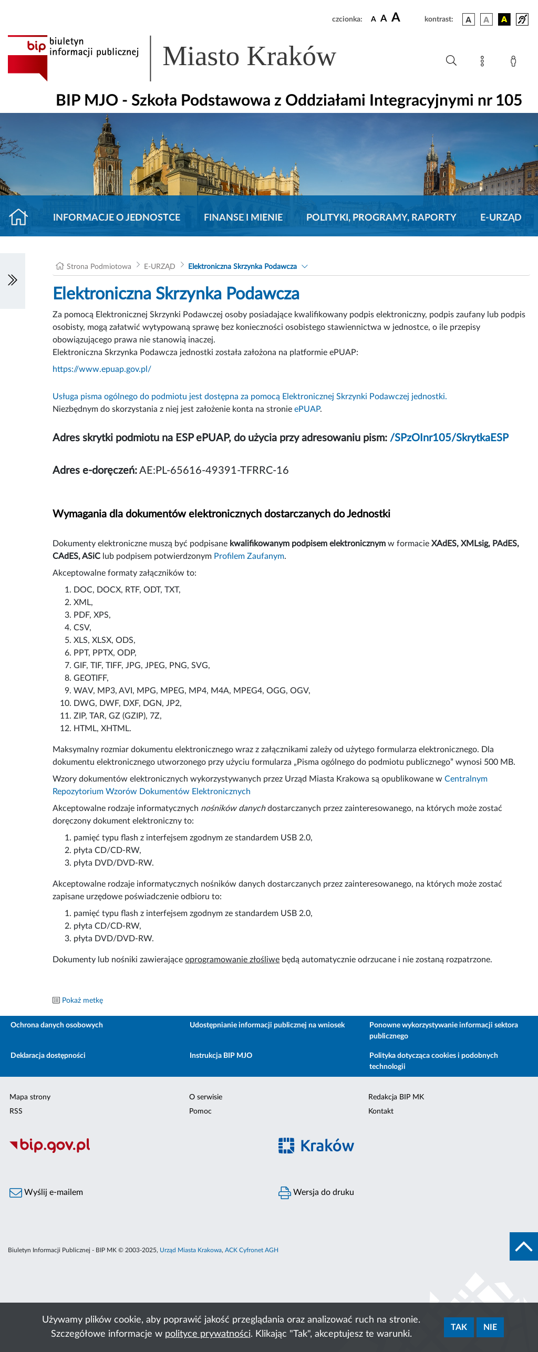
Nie (490, 1327)
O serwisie (205, 1097)
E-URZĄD (501, 218)
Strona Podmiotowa (99, 267)
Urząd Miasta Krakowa (191, 1250)
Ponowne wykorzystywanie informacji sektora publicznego (443, 1031)
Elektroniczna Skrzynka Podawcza (242, 267)
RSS (16, 1111)
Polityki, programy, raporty (381, 218)
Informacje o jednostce (116, 218)
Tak (459, 1327)
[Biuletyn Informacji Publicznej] (134, 1151)
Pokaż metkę (82, 1000)
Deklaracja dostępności (48, 1055)
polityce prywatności (208, 1334)
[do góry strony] (524, 1246)
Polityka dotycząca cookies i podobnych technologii (433, 1061)
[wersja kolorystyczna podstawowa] (469, 19)
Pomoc (200, 1111)
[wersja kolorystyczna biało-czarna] (486, 19)
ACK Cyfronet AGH (251, 1250)
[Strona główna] (23, 218)
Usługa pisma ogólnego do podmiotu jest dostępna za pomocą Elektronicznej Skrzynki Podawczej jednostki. (250, 396)
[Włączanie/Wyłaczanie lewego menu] (12, 281)
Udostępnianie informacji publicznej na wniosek (267, 1025)
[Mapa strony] (484, 63)
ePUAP (307, 409)
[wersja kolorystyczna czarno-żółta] (504, 19)
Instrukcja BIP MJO (221, 1055)
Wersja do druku (316, 1193)
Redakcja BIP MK (396, 1097)
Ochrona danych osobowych (57, 1025)
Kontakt (381, 1111)
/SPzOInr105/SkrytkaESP (449, 438)
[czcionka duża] (406, 17)
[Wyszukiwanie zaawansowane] (451, 61)
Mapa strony (29, 1097)
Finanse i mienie (243, 218)
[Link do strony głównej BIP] (187, 58)
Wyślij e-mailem (46, 1193)
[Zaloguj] (515, 63)
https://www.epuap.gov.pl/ (102, 369)
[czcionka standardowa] (373, 19)
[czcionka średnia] (383, 19)
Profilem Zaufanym (249, 556)
